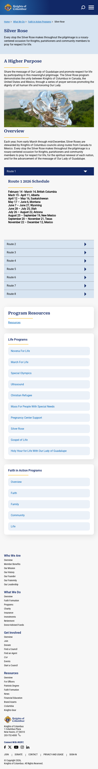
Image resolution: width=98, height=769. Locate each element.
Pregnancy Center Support (26, 417)
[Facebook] (5, 747)
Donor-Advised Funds (14, 625)
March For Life (19, 362)
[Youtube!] (16, 747)
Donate (7, 645)
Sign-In (73, 754)
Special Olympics (21, 373)
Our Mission (9, 568)
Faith (14, 493)
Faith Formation (11, 600)
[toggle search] (83, 7)
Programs (8, 604)
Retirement (9, 620)
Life (13, 526)
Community (18, 515)
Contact (33, 754)
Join (6, 641)
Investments (10, 616)
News (6, 693)
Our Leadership (11, 584)
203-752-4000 (10, 735)
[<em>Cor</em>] (6, 657)
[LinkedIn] (27, 747)
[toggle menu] (91, 7)
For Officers (9, 681)
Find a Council (10, 649)
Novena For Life (20, 351)
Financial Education (13, 698)
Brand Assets (10, 702)
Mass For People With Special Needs (33, 406)
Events (7, 661)
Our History (9, 572)
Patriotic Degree (11, 685)
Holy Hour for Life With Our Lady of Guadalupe (39, 450)
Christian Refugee (21, 395)
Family (15, 504)
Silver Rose (60, 21)
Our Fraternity (10, 580)
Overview (16, 481)
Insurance (8, 612)
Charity (7, 608)
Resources (14, 322)
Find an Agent (10, 653)
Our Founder (10, 576)
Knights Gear (10, 710)
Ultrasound (17, 384)
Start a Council (11, 665)
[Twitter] (10, 747)
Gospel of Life (19, 439)
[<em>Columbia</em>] (10, 706)
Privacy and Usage (53, 754)
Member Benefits (12, 564)
